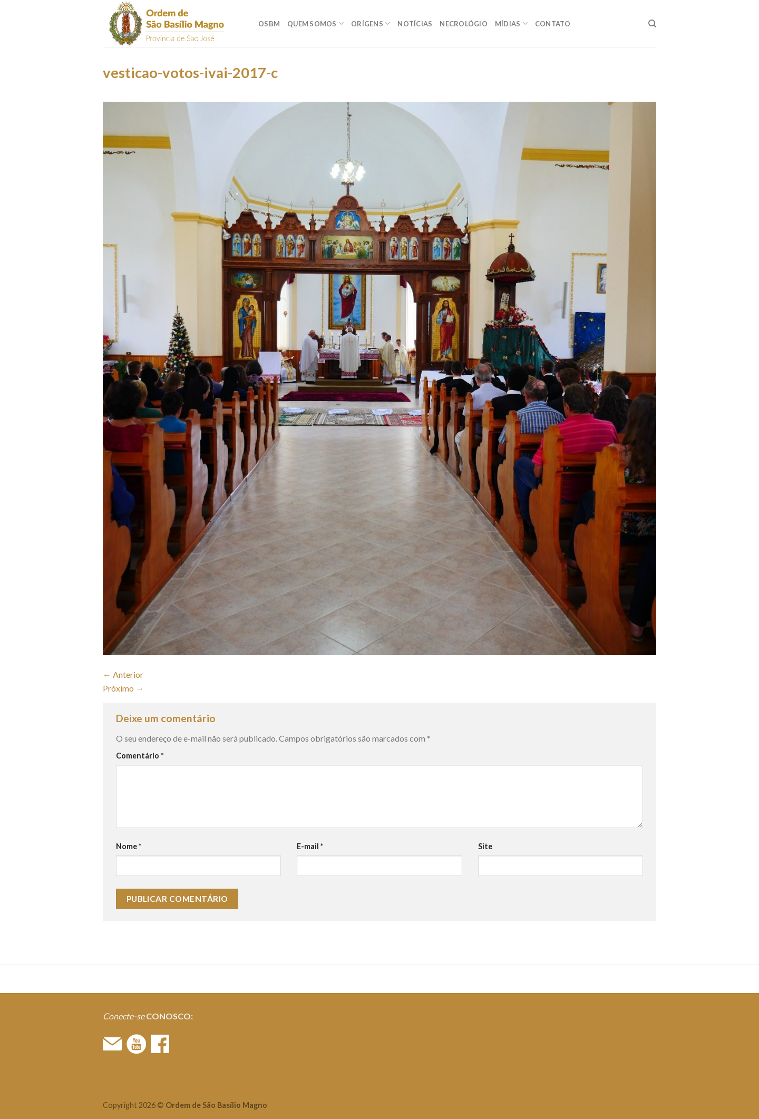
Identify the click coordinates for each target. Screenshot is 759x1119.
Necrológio (464, 24)
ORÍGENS (370, 23)
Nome (128, 846)
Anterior (123, 674)
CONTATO (553, 24)
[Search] (652, 24)
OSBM (269, 24)
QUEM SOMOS (315, 23)
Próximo (123, 688)
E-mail (310, 846)
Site (485, 846)
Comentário (139, 755)
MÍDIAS (511, 23)
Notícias (414, 24)
